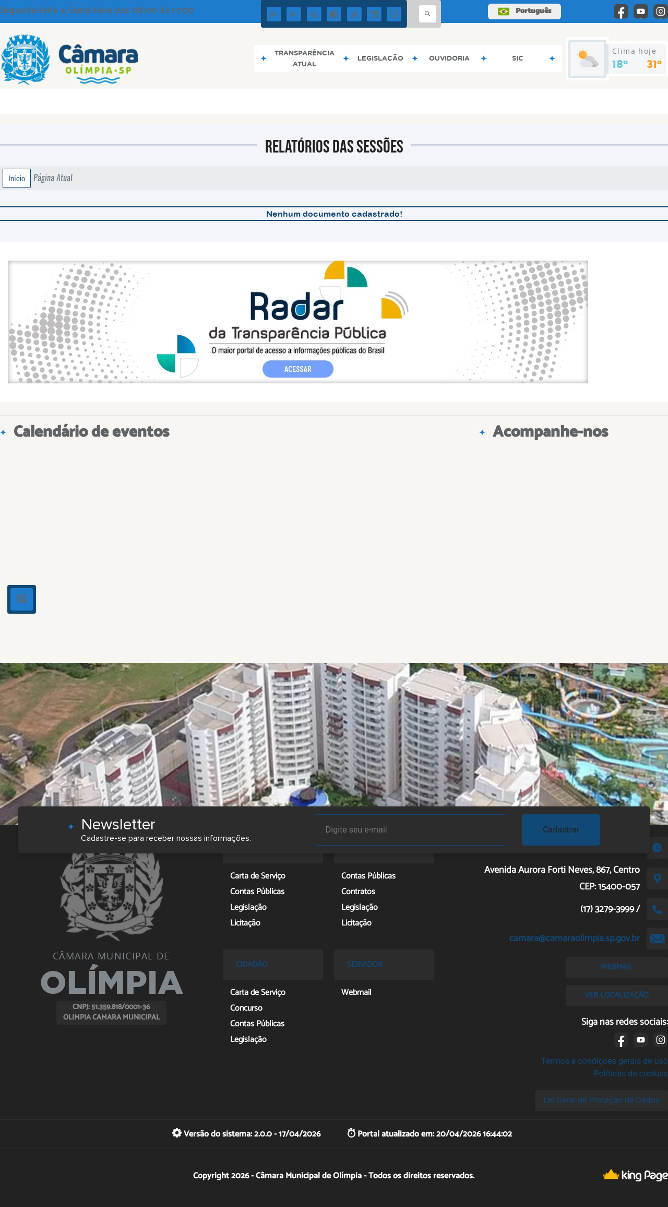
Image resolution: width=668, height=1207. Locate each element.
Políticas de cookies (631, 1074)
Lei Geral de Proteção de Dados (601, 1100)
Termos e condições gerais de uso (604, 1061)
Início (16, 178)
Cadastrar (561, 830)
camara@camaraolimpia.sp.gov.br (574, 938)
